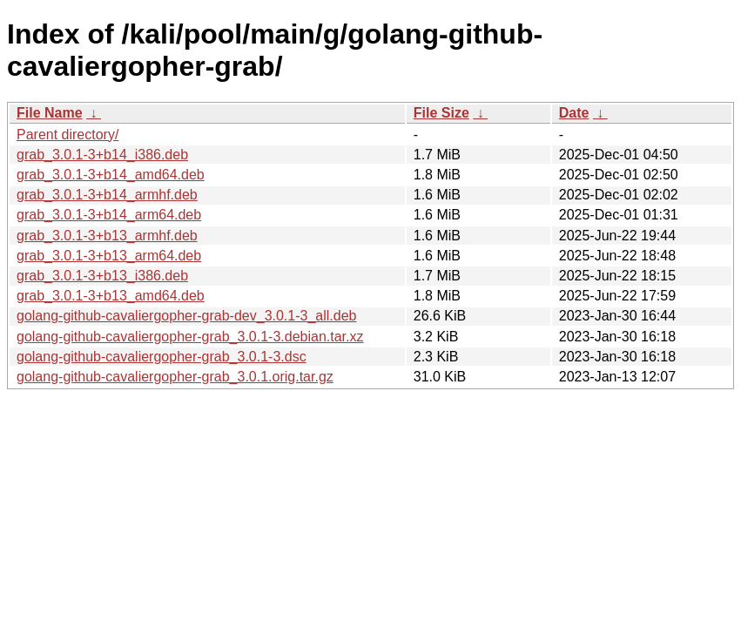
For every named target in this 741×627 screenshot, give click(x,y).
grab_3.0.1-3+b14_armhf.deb (107, 194)
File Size (441, 112)
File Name (50, 112)
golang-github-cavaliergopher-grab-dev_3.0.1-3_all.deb (186, 315)
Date (574, 112)
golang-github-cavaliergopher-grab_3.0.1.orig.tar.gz (175, 376)
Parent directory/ (67, 134)
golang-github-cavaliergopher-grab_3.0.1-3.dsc (162, 356)
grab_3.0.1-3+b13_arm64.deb (109, 255)
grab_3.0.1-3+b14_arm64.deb (109, 214)
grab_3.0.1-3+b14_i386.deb (102, 154)
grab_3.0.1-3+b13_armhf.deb (107, 235)
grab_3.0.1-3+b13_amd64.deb (111, 295)
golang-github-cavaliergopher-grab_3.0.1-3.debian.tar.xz (190, 336)
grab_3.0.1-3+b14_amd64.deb (111, 174)
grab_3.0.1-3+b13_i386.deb (102, 275)
